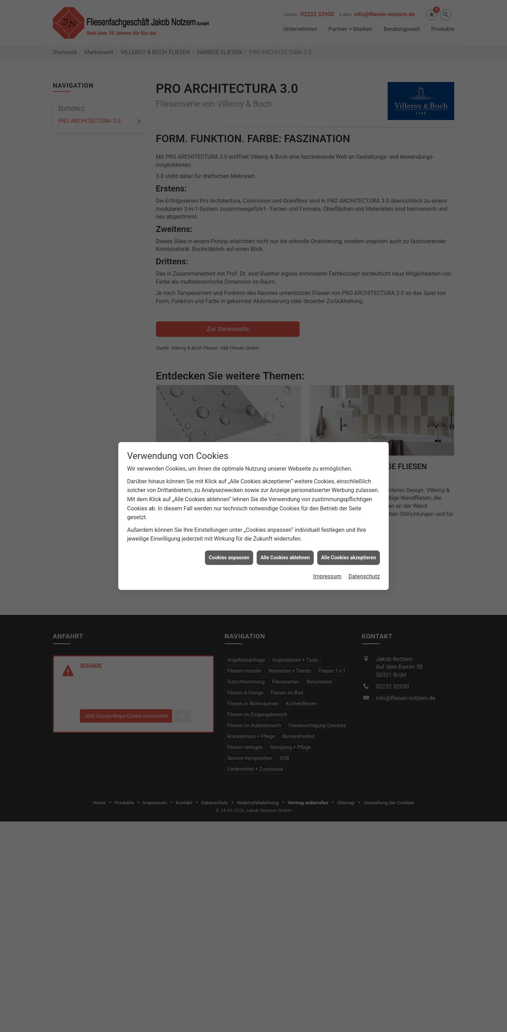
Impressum (327, 570)
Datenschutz (364, 570)
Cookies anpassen (229, 551)
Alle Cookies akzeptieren (348, 551)
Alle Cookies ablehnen (285, 551)
